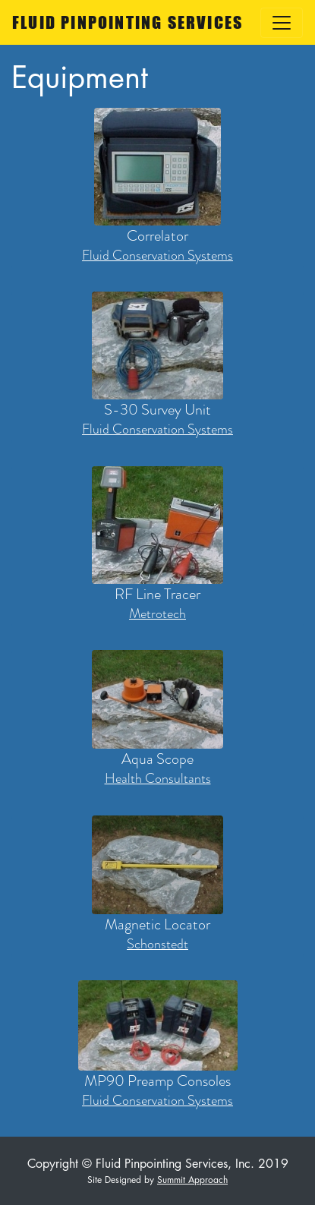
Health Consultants (158, 778)
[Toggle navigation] (281, 23)
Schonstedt (157, 944)
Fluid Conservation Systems (157, 255)
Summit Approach (192, 1179)
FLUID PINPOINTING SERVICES (127, 22)
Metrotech (157, 613)
